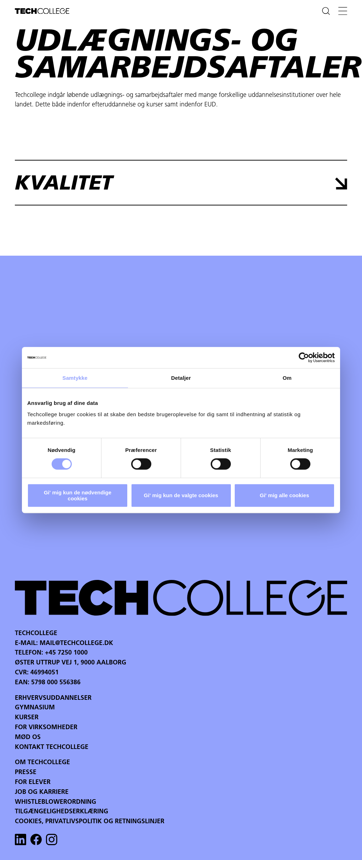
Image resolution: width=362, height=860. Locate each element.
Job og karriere (42, 792)
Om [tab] (286, 378)
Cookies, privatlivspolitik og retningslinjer (89, 821)
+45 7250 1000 (66, 653)
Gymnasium (35, 707)
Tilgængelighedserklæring (61, 811)
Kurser (27, 717)
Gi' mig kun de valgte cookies (181, 495)
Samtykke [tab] (75, 378)
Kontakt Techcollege (51, 747)
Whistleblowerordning (55, 802)
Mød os (28, 737)
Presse (25, 772)
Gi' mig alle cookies (284, 495)
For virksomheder (46, 727)
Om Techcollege (42, 762)
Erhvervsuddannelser (53, 698)
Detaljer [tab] (181, 378)
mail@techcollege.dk (76, 643)
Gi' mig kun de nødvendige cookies (77, 495)
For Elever (33, 782)
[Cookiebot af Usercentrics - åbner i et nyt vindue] (304, 357)
